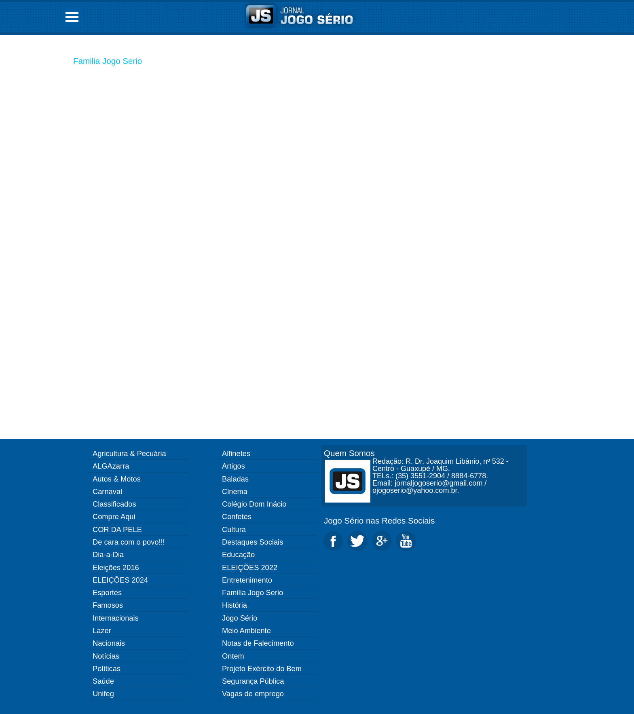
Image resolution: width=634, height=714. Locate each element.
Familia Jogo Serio (107, 60)
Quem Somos (349, 453)
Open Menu (72, 17)
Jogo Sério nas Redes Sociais (379, 520)
